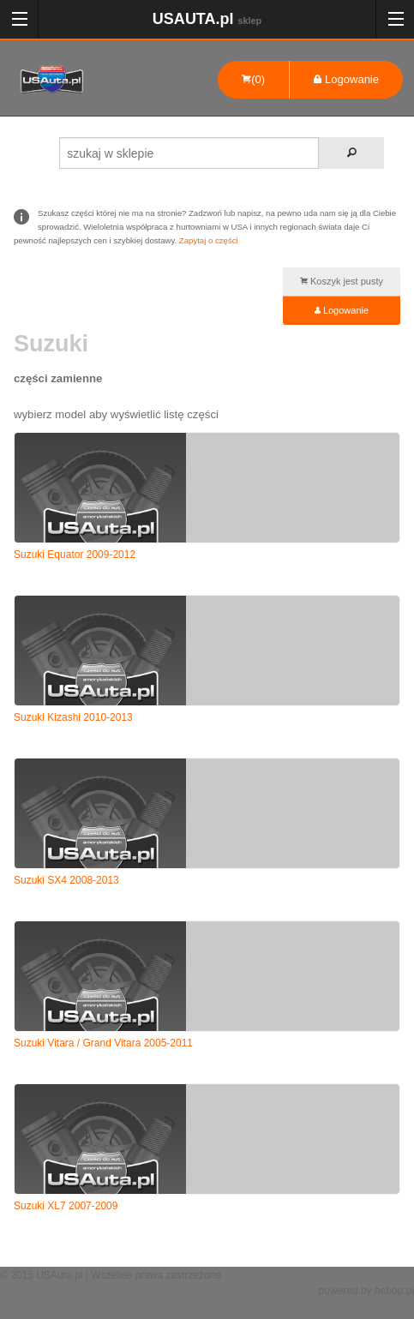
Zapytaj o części (208, 240)
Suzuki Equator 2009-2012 (74, 555)
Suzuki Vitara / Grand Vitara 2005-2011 (103, 1043)
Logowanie (346, 79)
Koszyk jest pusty (341, 281)
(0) (253, 79)
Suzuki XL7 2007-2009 (65, 1206)
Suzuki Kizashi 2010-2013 (73, 717)
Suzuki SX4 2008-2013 (66, 880)
